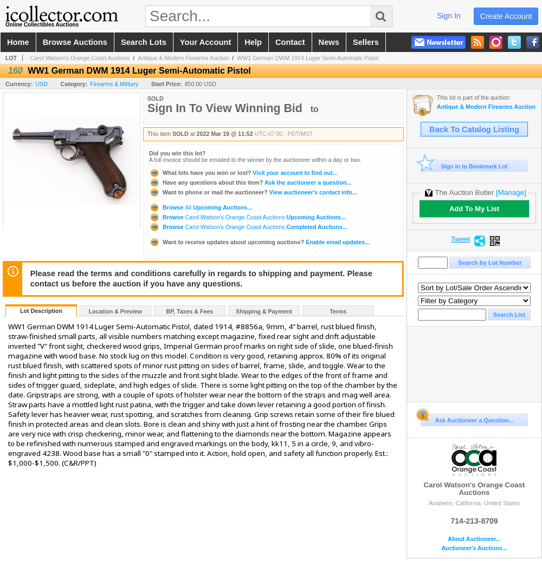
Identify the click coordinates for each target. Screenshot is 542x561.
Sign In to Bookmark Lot (464, 166)
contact (290, 42)
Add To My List (474, 209)
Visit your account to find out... (243, 172)
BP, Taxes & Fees (190, 311)
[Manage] (511, 192)
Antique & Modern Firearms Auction (183, 58)
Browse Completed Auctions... (248, 227)
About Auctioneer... (474, 539)
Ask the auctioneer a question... (250, 182)
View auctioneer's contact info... (253, 192)
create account (506, 16)
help (253, 42)
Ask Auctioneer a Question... (467, 418)
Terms (338, 311)
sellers (366, 42)
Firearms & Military (114, 84)
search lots (143, 42)
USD (41, 84)
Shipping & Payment (264, 311)
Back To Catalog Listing (474, 129)
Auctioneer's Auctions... (474, 548)
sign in (449, 15)
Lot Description (41, 311)
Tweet (460, 239)
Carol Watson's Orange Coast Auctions (80, 58)
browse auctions (75, 42)
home (18, 42)
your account (205, 42)
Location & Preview (115, 311)
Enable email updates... (259, 242)
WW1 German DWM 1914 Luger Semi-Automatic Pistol (307, 58)
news (329, 42)
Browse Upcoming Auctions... (200, 207)
